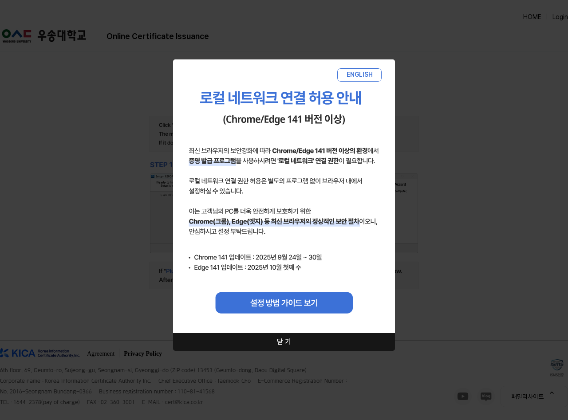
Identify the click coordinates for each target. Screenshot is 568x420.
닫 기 (284, 342)
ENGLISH (360, 74)
